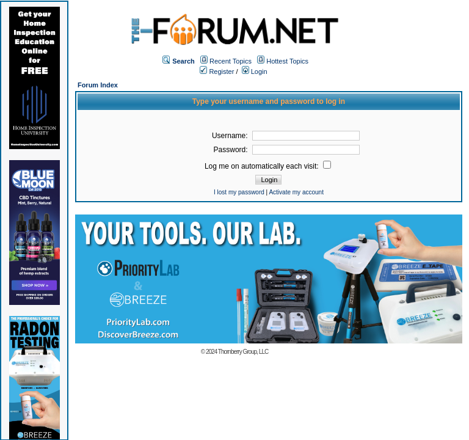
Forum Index (98, 85)
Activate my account (296, 192)
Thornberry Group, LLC (243, 351)
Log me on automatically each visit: (268, 166)
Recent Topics (230, 61)
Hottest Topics (287, 61)
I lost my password (239, 192)
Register (217, 71)
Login (254, 71)
